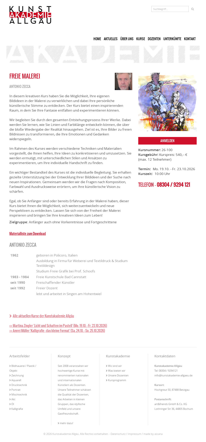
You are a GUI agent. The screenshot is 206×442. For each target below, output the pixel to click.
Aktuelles (111, 38)
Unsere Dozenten (117, 375)
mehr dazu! (65, 423)
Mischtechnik (18, 394)
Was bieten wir (115, 370)
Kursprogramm (116, 380)
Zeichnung (16, 375)
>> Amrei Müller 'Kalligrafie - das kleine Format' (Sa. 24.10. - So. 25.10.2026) (57, 330)
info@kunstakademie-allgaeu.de (173, 375)
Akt (12, 399)
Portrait (15, 389)
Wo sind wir (114, 366)
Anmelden (167, 140)
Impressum (134, 434)
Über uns (126, 38)
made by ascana (153, 434)
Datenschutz (118, 434)
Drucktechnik (18, 385)
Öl (11, 404)
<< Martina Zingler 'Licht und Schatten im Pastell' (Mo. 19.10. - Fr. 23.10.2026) (58, 325)
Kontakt (190, 38)
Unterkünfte (172, 38)
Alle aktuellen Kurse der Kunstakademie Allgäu (41, 316)
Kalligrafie (16, 409)
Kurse (140, 38)
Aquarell (15, 380)
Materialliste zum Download (27, 233)
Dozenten (154, 38)
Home (97, 38)
